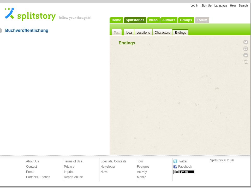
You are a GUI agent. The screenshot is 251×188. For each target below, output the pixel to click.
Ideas (153, 20)
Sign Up (206, 5)
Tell (245, 48)
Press (30, 172)
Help (233, 5)
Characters (162, 32)
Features (143, 166)
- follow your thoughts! (48, 14)
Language (220, 5)
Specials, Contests (113, 161)
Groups (186, 20)
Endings (180, 32)
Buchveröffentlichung (26, 30)
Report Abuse (73, 177)
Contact (31, 166)
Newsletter (107, 166)
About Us (32, 161)
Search (243, 5)
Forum (202, 20)
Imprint (69, 172)
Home (116, 20)
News (104, 172)
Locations (143, 32)
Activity (142, 172)
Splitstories (135, 20)
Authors (168, 20)
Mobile (141, 177)
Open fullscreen (245, 42)
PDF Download (245, 62)
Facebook (185, 166)
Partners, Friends (38, 177)
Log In (194, 5)
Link (245, 55)
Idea (129, 32)
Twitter (182, 161)
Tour (140, 161)
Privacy (69, 166)
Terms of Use (73, 161)
